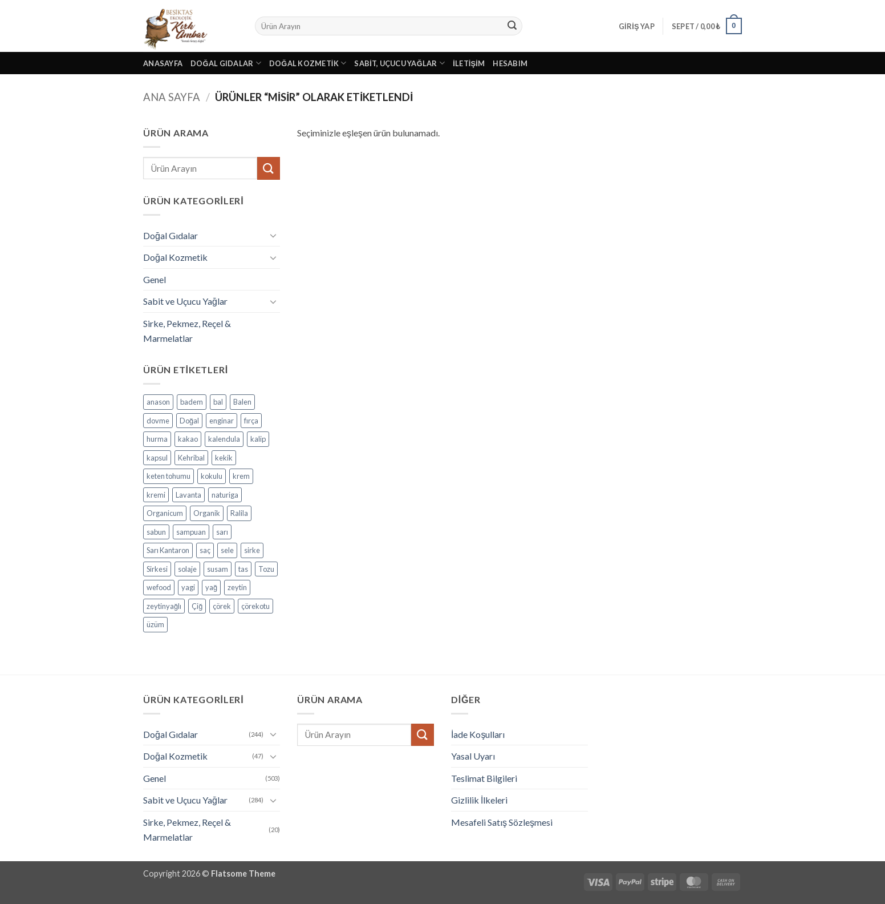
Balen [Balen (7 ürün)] (242, 401)
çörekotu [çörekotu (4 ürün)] (255, 606)
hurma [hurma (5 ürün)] (157, 438)
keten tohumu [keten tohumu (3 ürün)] (168, 476)
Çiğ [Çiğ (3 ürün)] (197, 606)
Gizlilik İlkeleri (479, 799)
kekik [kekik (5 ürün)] (224, 457)
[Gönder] (512, 26)
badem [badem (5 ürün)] (191, 401)
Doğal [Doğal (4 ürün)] (189, 420)
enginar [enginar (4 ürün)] (221, 420)
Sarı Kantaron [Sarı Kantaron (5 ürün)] (168, 550)
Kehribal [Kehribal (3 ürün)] (191, 457)
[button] (637, 26)
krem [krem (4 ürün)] (241, 476)
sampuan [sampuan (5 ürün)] (191, 531)
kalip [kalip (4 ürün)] (258, 438)
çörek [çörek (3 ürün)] (222, 606)
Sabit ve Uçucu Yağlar (185, 301)
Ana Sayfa (171, 97)
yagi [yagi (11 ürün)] (188, 587)
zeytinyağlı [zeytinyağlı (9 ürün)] (164, 606)
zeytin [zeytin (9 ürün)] (237, 587)
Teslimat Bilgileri (484, 778)
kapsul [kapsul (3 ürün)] (157, 457)
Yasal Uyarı (473, 755)
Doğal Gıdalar (225, 63)
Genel (154, 279)
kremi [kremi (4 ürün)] (156, 494)
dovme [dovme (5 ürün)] (158, 420)
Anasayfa (162, 63)
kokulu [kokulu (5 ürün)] (211, 476)
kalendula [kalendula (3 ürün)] (224, 438)
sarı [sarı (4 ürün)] (222, 531)
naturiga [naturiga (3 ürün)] (225, 494)
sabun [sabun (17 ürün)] (156, 531)
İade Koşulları (478, 734)
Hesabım (510, 63)
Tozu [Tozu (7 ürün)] (266, 569)
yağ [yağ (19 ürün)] (211, 587)
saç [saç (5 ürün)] (205, 550)
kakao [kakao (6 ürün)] (188, 438)
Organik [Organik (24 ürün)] (206, 513)
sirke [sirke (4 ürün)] (252, 550)
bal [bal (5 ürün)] (218, 401)
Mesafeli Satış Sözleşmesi (502, 822)
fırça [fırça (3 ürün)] (251, 420)
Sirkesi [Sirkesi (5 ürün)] (157, 569)
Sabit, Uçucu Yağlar (399, 63)
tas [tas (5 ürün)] (243, 569)
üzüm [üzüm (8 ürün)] (155, 624)
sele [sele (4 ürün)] (227, 550)
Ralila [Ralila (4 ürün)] (239, 513)
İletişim (469, 63)
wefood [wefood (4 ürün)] (159, 587)
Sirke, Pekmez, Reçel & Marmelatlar (187, 331)
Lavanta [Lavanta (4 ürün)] (188, 494)
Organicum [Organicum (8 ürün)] (165, 513)
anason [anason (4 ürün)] (158, 401)
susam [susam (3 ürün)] (217, 569)
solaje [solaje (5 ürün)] (187, 569)
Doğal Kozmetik (308, 63)
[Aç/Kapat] (273, 235)
